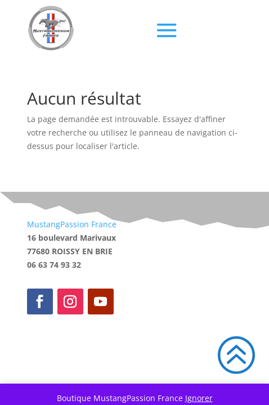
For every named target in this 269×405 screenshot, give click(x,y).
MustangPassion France (71, 224)
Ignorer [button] (199, 398)
